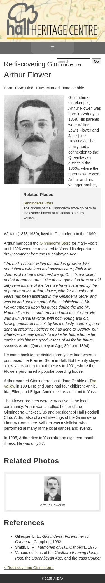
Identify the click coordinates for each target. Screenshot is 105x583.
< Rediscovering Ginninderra (29, 567)
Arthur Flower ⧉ (52, 505)
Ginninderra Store (38, 203)
